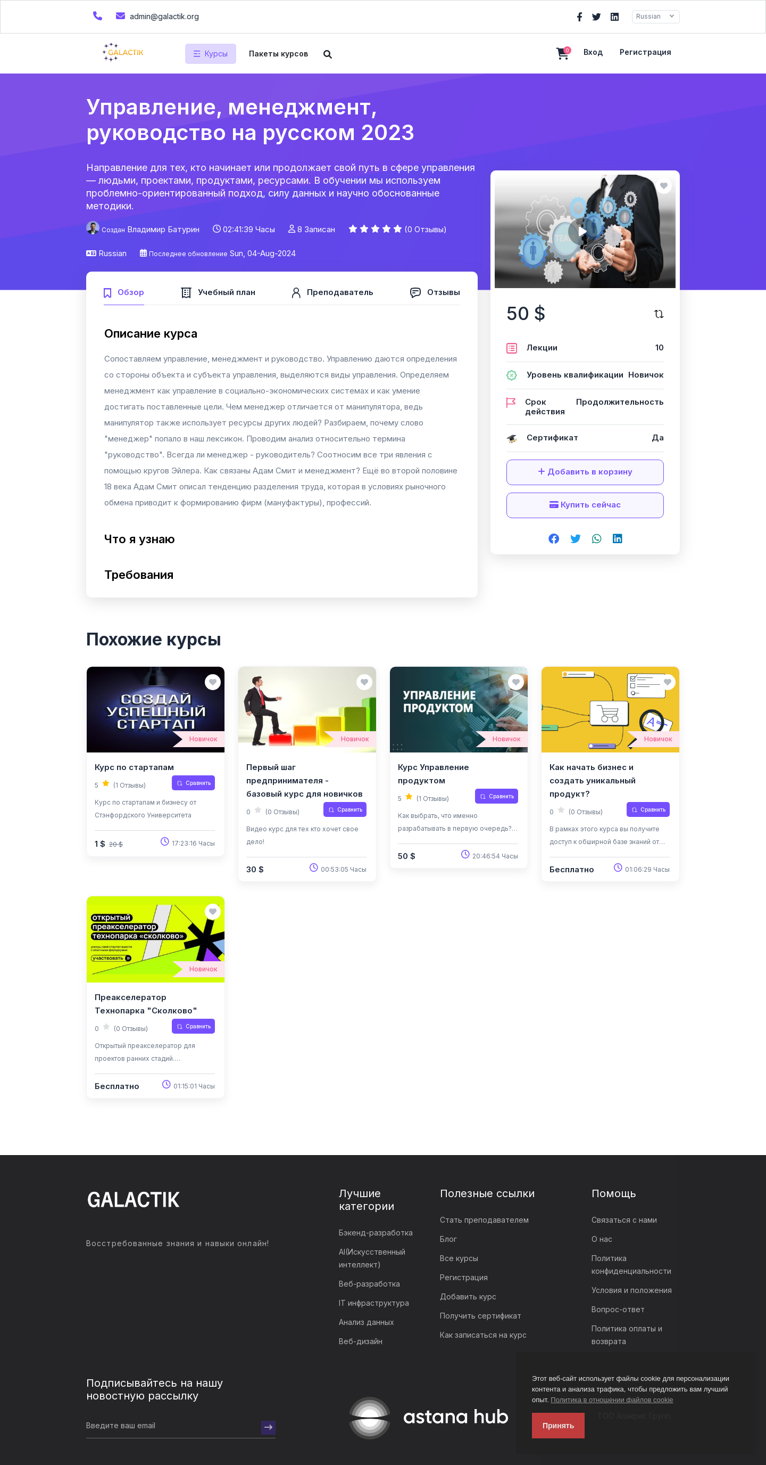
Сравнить (194, 783)
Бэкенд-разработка (376, 1232)
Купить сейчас (585, 505)
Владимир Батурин (163, 229)
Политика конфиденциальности (631, 1264)
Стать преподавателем (484, 1219)
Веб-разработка (369, 1283)
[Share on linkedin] (618, 539)
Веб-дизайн (360, 1341)
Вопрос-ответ (618, 1309)
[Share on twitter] (575, 539)
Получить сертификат (480, 1315)
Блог (448, 1238)
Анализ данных (366, 1322)
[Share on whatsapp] (597, 539)
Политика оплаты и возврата (627, 1335)
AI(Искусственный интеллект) (372, 1258)
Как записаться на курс (483, 1334)
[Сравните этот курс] (659, 314)
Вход (593, 51)
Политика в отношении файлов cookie (612, 1400)
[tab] (124, 291)
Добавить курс (468, 1296)
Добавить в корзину (585, 471)
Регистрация (645, 51)
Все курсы (459, 1258)
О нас (602, 1238)
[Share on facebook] (553, 539)
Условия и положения (632, 1290)
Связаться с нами (624, 1219)
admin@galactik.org (156, 16)
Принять (558, 1425)
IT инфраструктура (374, 1302)
